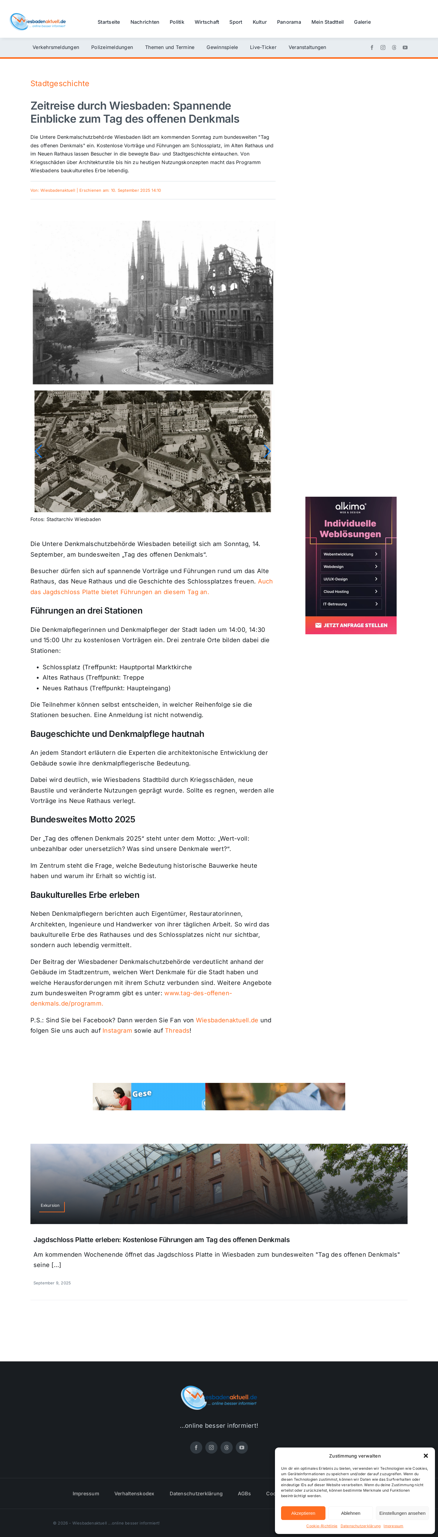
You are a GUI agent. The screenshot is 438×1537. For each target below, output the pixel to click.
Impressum (393, 1526)
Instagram (117, 1030)
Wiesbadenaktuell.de (227, 1020)
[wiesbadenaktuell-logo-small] (37, 15)
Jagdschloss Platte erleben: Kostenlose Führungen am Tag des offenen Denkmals (161, 1240)
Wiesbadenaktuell (57, 190)
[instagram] (383, 47)
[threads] (394, 47)
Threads (177, 1030)
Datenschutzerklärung (361, 1526)
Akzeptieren (303, 1513)
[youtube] (405, 47)
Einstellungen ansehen (402, 1513)
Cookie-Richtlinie (321, 1526)
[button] (426, 1456)
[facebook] (372, 47)
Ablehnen (350, 1513)
